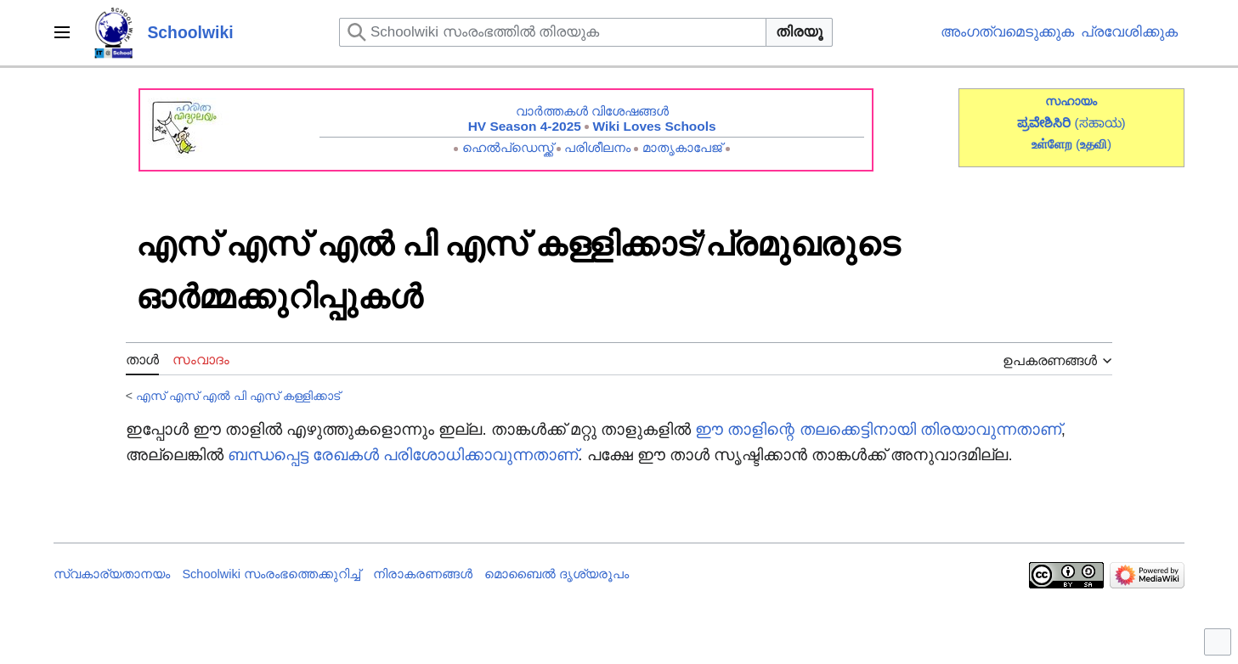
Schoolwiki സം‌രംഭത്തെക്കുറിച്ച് (271, 574)
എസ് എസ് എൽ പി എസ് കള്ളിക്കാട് (238, 395)
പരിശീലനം (597, 147)
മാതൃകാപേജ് (682, 147)
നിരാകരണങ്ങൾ (422, 574)
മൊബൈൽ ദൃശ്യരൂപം (556, 574)
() (1093, 144)
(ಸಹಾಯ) (1100, 122)
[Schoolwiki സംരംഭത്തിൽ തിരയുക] (552, 32)
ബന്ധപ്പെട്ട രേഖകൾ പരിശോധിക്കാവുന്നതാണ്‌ (403, 455)
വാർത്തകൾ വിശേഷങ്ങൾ (592, 111)
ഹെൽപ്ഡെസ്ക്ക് (507, 147)
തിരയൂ (799, 32)
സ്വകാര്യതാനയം (112, 574)
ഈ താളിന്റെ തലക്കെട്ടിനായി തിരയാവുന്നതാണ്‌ (878, 429)
